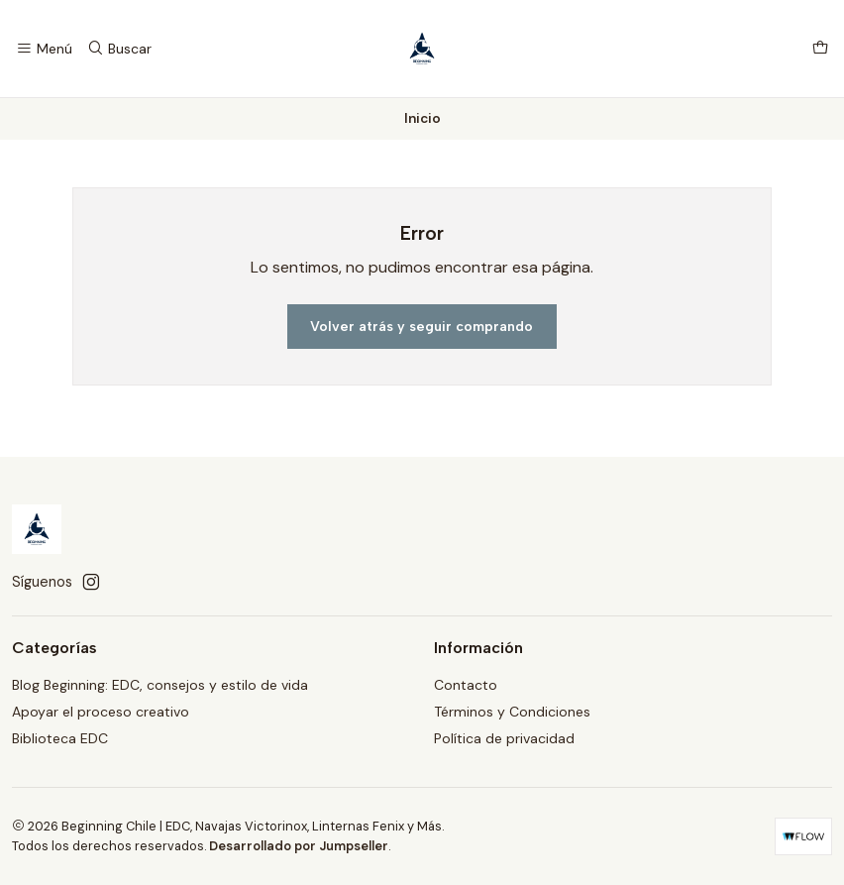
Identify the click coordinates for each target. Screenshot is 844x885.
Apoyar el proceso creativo (100, 711)
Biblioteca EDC (60, 738)
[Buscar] (118, 49)
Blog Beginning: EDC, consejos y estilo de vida (160, 685)
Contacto (465, 685)
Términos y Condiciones (512, 711)
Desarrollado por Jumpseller (298, 845)
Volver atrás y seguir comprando (421, 326)
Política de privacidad (504, 738)
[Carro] (820, 49)
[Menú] (44, 49)
